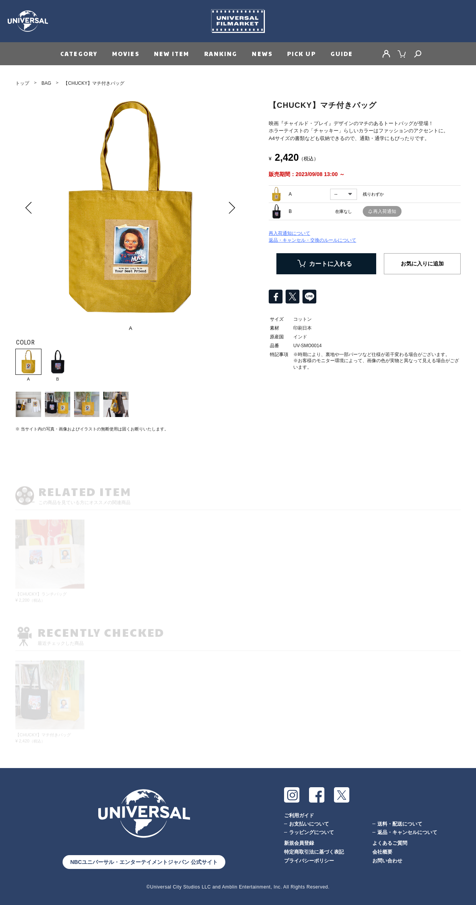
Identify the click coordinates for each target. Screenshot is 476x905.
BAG (46, 83)
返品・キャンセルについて (407, 832)
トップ (22, 83)
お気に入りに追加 (422, 263)
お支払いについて (309, 824)
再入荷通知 (384, 211)
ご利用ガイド (299, 815)
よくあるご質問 (389, 843)
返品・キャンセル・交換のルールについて (312, 240)
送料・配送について (399, 824)
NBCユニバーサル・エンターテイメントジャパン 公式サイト (144, 862)
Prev (29, 207)
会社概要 (382, 852)
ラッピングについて (311, 832)
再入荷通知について (289, 233)
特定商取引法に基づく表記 (314, 852)
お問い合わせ (387, 861)
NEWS (262, 53)
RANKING (221, 53)
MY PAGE (386, 54)
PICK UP (301, 53)
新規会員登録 (299, 843)
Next (232, 207)
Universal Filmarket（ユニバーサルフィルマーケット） (238, 21)
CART (402, 54)
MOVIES (125, 53)
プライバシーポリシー (309, 861)
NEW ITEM (172, 53)
